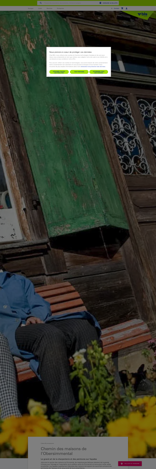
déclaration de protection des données (93, 66)
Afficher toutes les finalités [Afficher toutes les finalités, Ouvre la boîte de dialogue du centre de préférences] (59, 72)
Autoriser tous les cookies (98, 72)
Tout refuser (79, 71)
